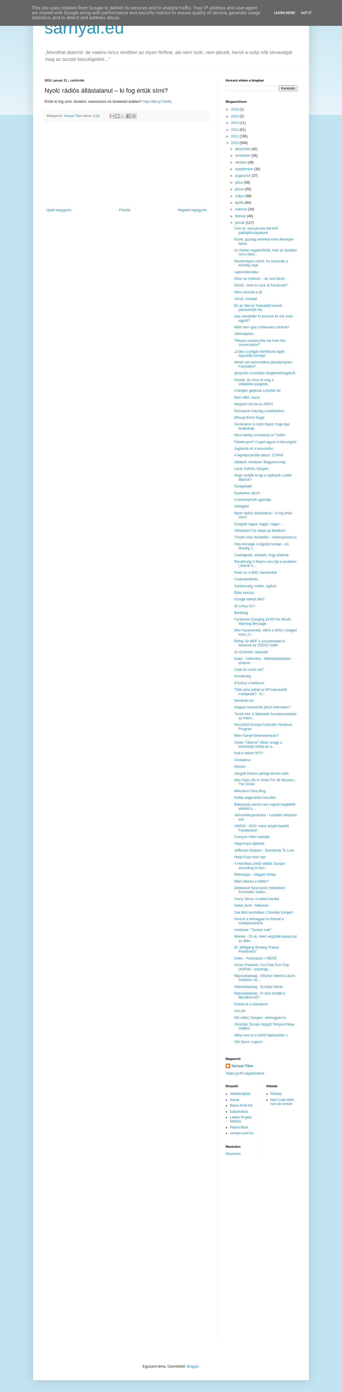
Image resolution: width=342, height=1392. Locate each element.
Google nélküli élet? (249, 599)
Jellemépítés (243, 334)
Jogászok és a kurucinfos (253, 449)
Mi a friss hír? (244, 606)
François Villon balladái (252, 837)
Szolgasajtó (243, 486)
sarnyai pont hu (241, 1133)
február (241, 216)
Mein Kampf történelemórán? (256, 736)
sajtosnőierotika (246, 272)
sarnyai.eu (84, 27)
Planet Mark (239, 1127)
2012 (235, 130)
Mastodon (233, 1154)
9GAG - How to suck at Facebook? (260, 285)
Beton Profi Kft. (241, 1106)
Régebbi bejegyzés (192, 210)
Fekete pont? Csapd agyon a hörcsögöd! (265, 442)
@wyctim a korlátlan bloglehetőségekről (264, 373)
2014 (235, 116)
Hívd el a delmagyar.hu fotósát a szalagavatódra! (259, 921)
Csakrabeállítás (246, 579)
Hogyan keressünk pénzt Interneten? (262, 707)
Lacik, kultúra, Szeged (251, 469)
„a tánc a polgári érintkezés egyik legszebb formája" (259, 354)
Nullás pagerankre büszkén (255, 798)
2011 (235, 136)
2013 (235, 123)
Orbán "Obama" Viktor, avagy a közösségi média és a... (258, 744)
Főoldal (124, 210)
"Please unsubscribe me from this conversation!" (259, 343)
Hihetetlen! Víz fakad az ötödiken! (260, 531)
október (241, 162)
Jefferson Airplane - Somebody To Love (264, 850)
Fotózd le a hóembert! (251, 1004)
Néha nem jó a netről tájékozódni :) (261, 1035)
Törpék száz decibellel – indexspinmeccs (265, 537)
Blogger (193, 1366)
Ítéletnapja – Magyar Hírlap (255, 875)
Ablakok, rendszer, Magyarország (259, 462)
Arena (234, 1100)
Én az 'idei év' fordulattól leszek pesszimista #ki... (258, 308)
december (243, 149)
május (240, 196)
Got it (306, 13)
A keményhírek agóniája (252, 500)
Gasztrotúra (239, 1112)
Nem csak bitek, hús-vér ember (282, 1102)
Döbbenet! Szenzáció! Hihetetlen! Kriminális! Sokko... (259, 890)
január (240, 223)
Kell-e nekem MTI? (248, 753)
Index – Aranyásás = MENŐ (255, 958)
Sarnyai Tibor (242, 1066)
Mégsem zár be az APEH (253, 404)
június (240, 189)
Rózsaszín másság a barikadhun (259, 411)
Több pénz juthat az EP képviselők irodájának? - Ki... (260, 692)
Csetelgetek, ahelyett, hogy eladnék (261, 555)
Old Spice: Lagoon (248, 1042)
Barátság (241, 613)
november (243, 156)
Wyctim (239, 767)
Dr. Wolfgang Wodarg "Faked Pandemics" (256, 949)
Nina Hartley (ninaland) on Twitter (259, 435)
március (241, 209)
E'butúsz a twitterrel (249, 683)
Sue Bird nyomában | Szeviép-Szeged (263, 912)
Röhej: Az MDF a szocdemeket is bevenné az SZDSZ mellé (259, 643)
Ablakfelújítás (240, 1094)
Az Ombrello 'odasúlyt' (251, 652)
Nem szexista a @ (248, 292)
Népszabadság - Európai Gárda (258, 987)
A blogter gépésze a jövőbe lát (257, 391)
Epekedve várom (247, 493)
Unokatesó (242, 760)
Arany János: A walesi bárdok (256, 899)
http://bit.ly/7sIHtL (157, 101)
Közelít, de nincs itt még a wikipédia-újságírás (254, 382)
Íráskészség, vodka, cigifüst (255, 586)
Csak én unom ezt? (249, 670)
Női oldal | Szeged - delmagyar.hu (260, 1018)
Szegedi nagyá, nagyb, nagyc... (258, 524)
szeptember (244, 169)
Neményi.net (243, 701)
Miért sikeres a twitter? (251, 881)
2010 (235, 143)
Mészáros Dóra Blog (250, 791)
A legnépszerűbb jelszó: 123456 (258, 455)
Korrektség (242, 676)
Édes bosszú (244, 593)
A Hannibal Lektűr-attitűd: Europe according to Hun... (259, 866)
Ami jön (240, 1011)
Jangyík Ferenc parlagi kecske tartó (261, 773)
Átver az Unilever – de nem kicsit (259, 279)
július (239, 183)
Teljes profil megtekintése (245, 1073)
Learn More (284, 13)
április (240, 203)
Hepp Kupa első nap (250, 857)
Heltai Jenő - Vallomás (251, 906)
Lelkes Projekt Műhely (240, 1119)
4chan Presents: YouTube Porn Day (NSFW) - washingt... (261, 967)
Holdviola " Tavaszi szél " (253, 930)
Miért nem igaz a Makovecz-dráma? (261, 327)
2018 (235, 109)
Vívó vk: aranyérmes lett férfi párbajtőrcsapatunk (256, 230)
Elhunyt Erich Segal (249, 418)
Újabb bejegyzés (59, 210)
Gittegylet (241, 506)
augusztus (243, 176)
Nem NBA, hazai (247, 398)
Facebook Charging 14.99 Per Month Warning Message (262, 621)
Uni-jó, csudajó (245, 299)
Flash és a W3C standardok (255, 573)
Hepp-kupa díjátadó (249, 844)
